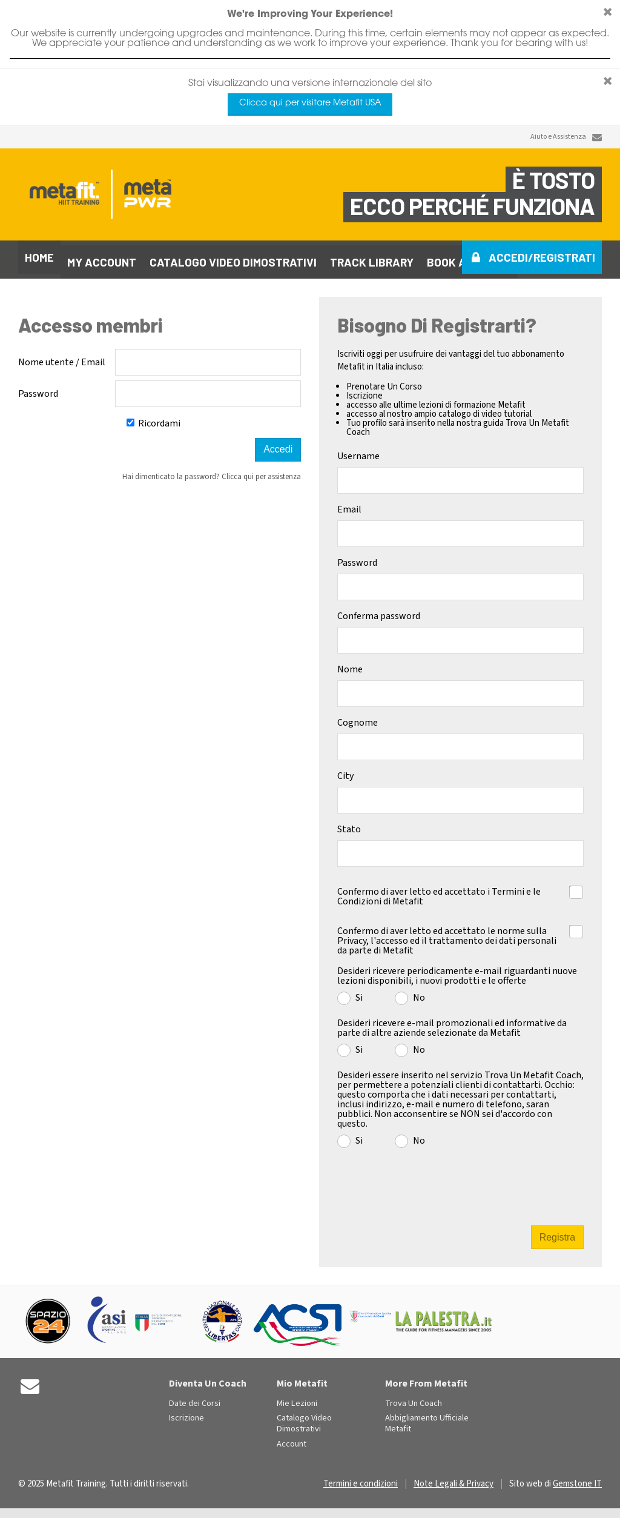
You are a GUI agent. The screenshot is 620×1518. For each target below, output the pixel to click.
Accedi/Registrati (542, 257)
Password (38, 389)
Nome (350, 664)
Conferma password (378, 611)
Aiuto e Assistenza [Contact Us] (558, 137)
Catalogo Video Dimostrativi (304, 1419)
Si (359, 992)
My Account (101, 257)
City (345, 771)
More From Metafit (426, 1378)
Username (358, 451)
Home (39, 257)
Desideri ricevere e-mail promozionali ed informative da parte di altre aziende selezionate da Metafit (452, 1023)
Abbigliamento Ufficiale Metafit (427, 1419)
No (419, 992)
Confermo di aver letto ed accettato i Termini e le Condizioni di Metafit (439, 890)
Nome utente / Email (61, 357)
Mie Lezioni (297, 1399)
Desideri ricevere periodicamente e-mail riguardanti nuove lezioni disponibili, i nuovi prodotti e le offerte (457, 971)
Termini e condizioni (360, 1479)
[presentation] (462, 1181)
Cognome (357, 718)
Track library (372, 257)
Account (291, 1439)
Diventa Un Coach (207, 1378)
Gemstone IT (577, 1479)
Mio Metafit (302, 1378)
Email (349, 504)
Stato (349, 824)
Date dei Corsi (194, 1399)
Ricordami (153, 418)
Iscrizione (186, 1413)
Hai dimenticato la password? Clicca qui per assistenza (211, 471)
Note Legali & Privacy (453, 1479)
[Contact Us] (597, 137)
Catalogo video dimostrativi (233, 257)
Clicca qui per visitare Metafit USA (310, 103)
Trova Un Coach (413, 1399)
